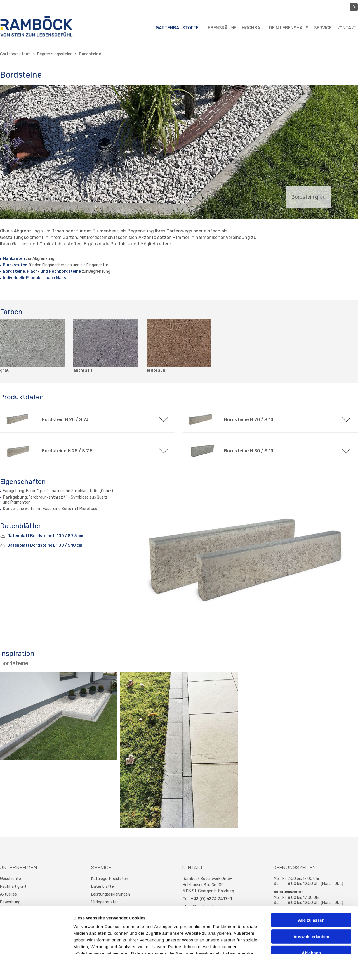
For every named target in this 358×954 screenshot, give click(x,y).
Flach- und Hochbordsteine (54, 271)
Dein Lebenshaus (288, 27)
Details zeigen (297, 943)
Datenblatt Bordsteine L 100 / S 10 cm (44, 545)
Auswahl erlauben (311, 896)
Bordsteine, (14, 271)
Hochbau (252, 27)
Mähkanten (14, 258)
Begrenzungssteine (54, 54)
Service (323, 27)
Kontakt (347, 27)
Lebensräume (220, 27)
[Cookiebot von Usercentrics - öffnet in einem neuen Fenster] (36, 943)
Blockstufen (15, 265)
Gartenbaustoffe (177, 27)
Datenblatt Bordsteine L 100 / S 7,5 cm (45, 535)
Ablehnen (311, 913)
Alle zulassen (311, 880)
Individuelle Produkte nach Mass (34, 278)
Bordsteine (90, 54)
